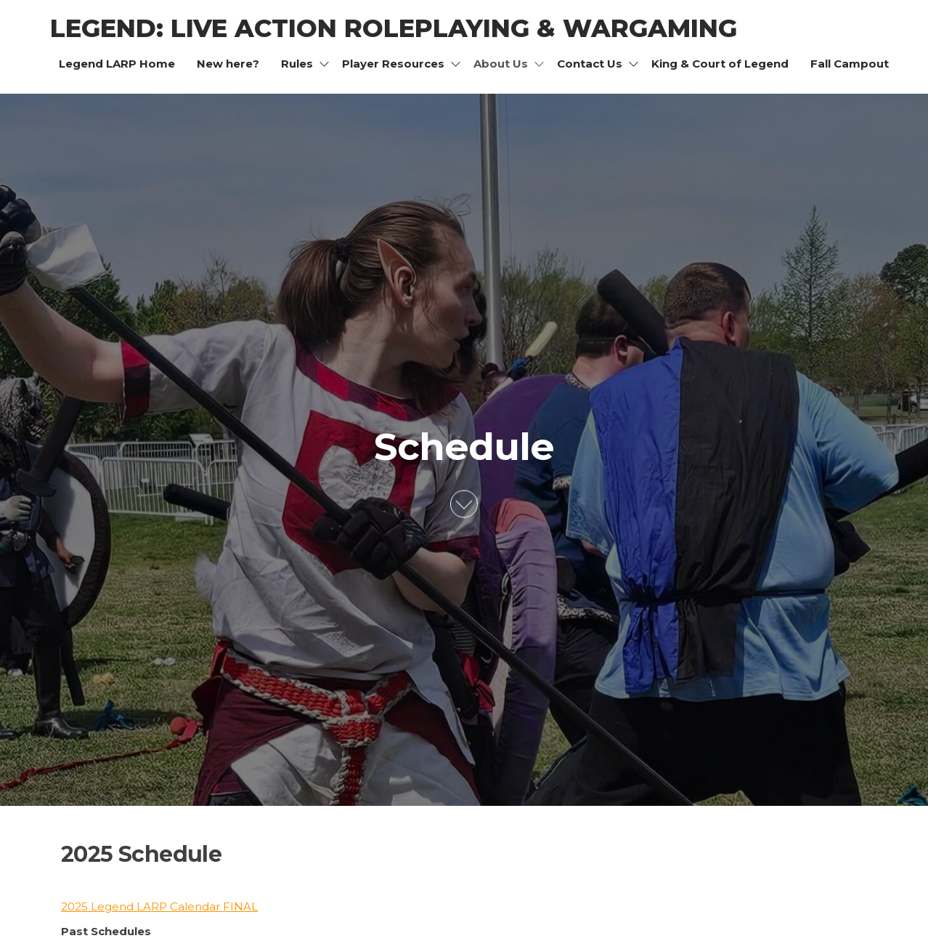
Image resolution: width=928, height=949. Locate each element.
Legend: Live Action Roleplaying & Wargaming (393, 28)
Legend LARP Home (117, 63)
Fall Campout (849, 63)
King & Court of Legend (720, 63)
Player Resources (393, 63)
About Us (500, 63)
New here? (228, 63)
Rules (297, 63)
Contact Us (589, 63)
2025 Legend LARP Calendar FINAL (159, 906)
